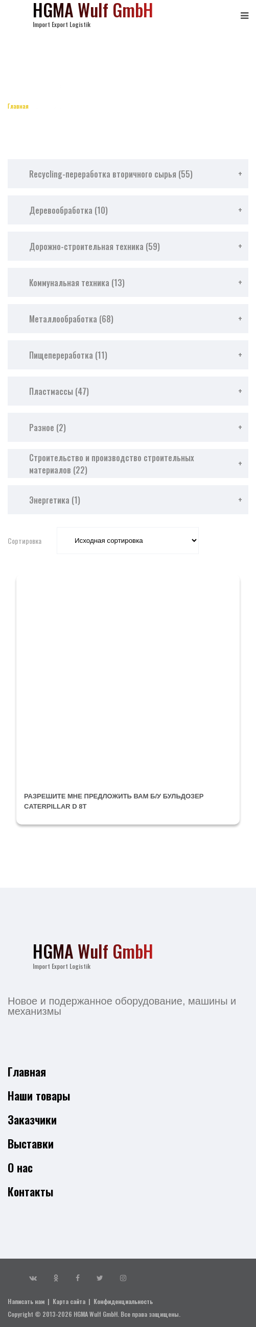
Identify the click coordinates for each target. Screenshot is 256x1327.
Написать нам (26, 1301)
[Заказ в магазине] (128, 540)
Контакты (30, 1191)
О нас (20, 1167)
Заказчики (32, 1119)
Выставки (31, 1143)
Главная (18, 106)
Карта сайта (69, 1301)
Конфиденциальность (123, 1301)
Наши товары (39, 1095)
